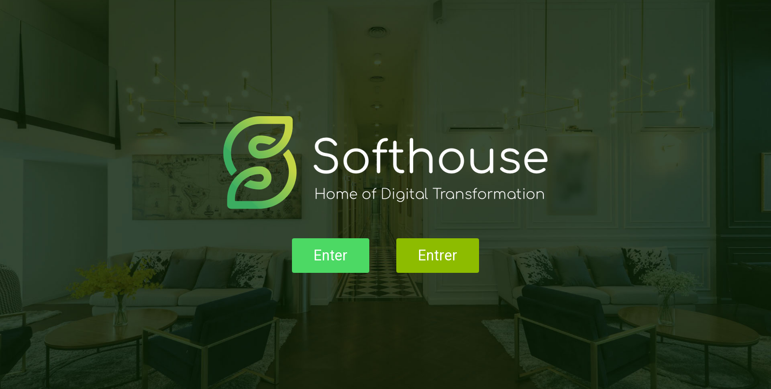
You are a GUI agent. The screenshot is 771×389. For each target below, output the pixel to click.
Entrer (437, 255)
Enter (331, 255)
